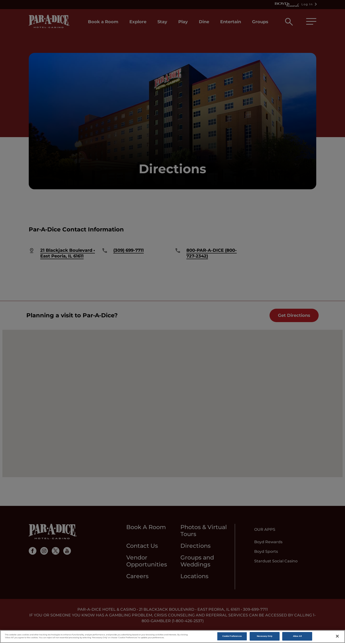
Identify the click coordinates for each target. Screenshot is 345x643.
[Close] (337, 636)
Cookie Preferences (232, 636)
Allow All (297, 636)
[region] (172, 636)
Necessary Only (264, 636)
